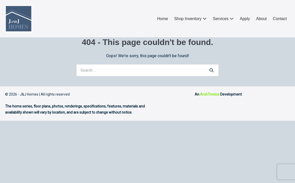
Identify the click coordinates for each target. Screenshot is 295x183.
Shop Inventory (190, 19)
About (261, 19)
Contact (280, 19)
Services (223, 19)
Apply (245, 19)
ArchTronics (209, 94)
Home (162, 19)
